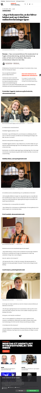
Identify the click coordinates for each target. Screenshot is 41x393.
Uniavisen (3, 1)
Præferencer (11, 387)
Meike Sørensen (16, 63)
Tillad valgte (21, 390)
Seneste (13, 3)
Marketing (5, 388)
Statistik (18, 387)
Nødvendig (5, 387)
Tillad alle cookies (33, 390)
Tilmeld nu (6, 351)
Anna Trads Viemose (9, 63)
